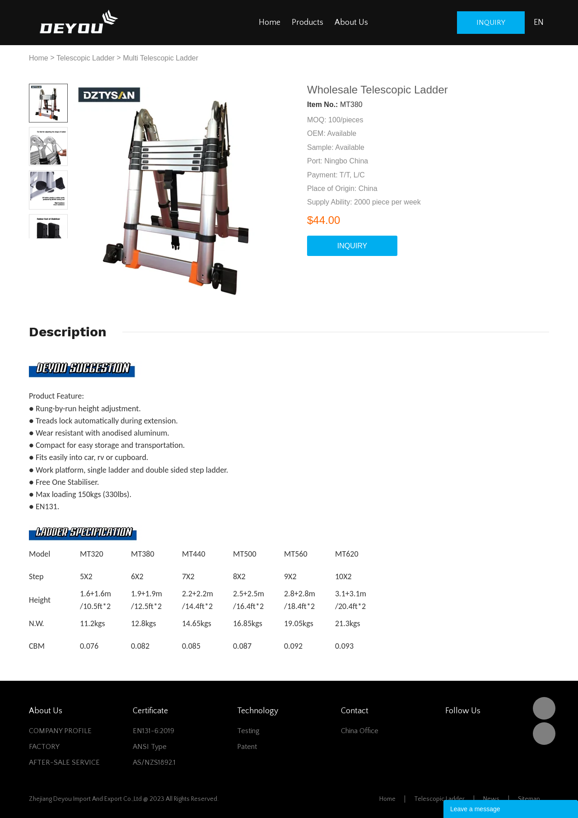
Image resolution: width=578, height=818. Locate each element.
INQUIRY (352, 246)
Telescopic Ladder (85, 58)
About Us (351, 22)
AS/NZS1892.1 (154, 762)
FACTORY (44, 747)
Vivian (544, 733)
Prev (38, 245)
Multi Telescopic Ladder (160, 58)
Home (269, 22)
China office (359, 731)
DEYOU (544, 708)
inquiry (490, 23)
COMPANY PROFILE (60, 731)
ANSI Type (150, 747)
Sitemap (529, 799)
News (491, 799)
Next (58, 245)
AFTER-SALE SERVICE (64, 762)
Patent (247, 747)
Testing (248, 731)
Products (307, 22)
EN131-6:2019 (153, 731)
